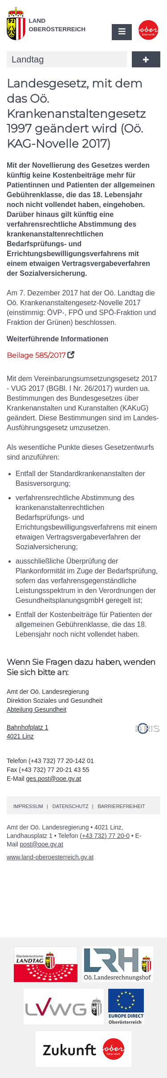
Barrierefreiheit (121, 806)
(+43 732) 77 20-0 (105, 835)
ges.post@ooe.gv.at (53, 778)
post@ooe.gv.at (41, 844)
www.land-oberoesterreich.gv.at (50, 857)
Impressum (28, 806)
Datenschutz (70, 806)
